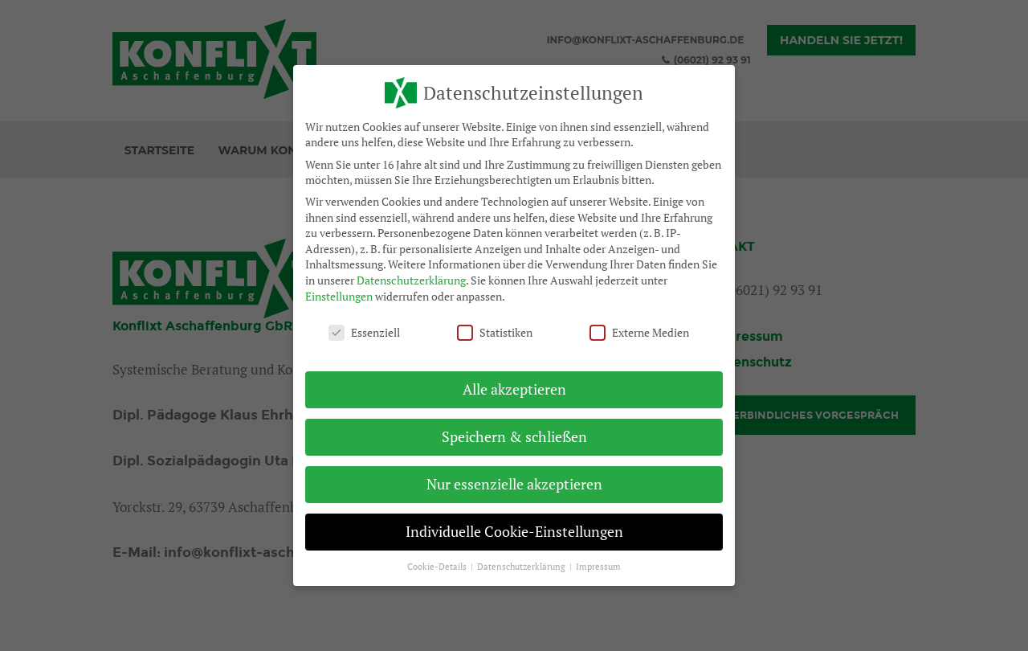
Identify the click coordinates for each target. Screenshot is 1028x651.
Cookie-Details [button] (438, 566)
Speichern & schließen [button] (514, 437)
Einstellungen (339, 295)
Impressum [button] (598, 566)
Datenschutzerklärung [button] (522, 566)
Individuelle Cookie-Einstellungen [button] (514, 531)
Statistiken (494, 332)
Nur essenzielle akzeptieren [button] (514, 484)
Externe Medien (639, 332)
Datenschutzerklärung (411, 280)
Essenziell (364, 332)
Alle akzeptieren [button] (514, 389)
